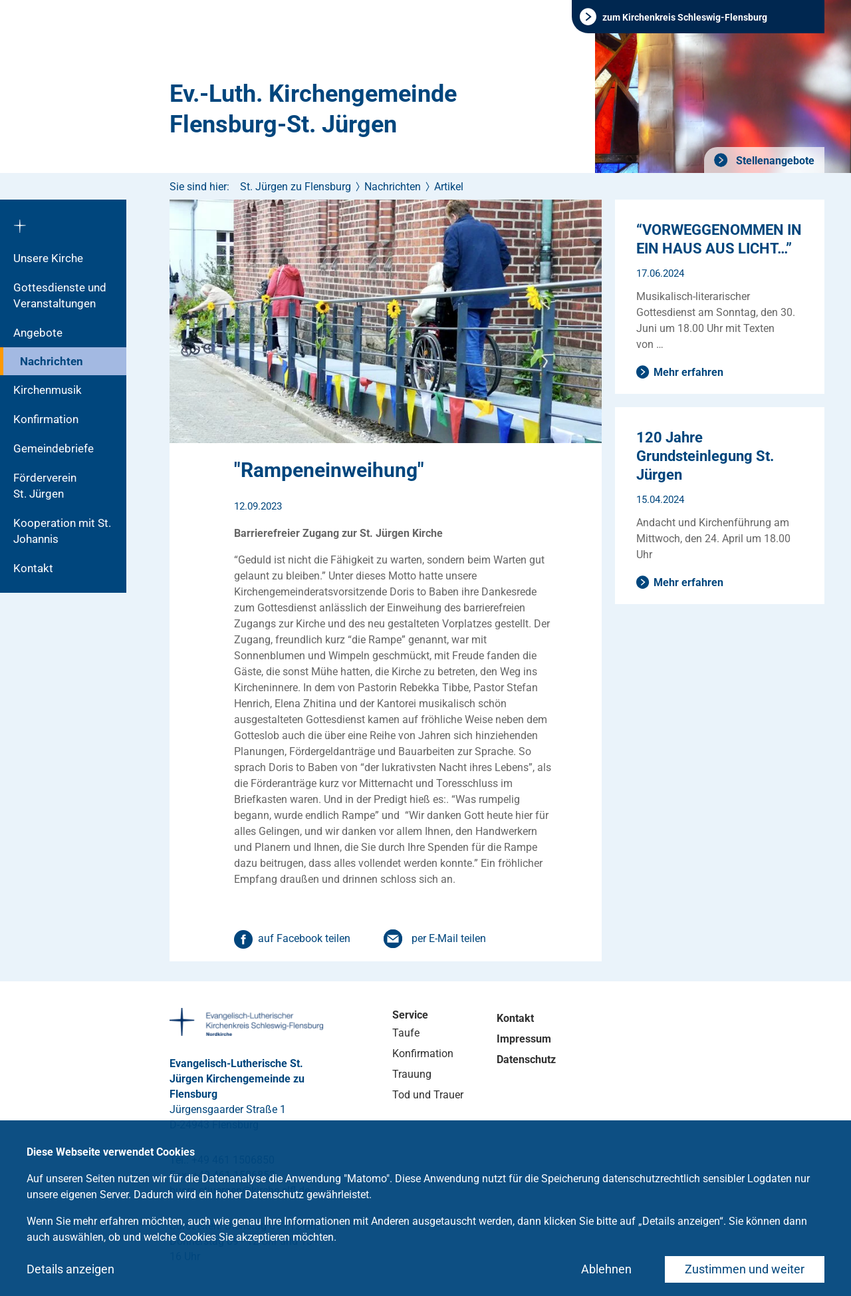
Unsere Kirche (48, 258)
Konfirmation (45, 419)
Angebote (37, 332)
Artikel (448, 186)
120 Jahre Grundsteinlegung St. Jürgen (705, 456)
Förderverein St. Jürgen (58, 485)
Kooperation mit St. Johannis (62, 531)
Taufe (406, 1033)
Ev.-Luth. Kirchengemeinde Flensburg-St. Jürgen (313, 109)
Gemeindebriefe (53, 448)
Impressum (524, 1039)
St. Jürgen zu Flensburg (295, 186)
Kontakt (33, 568)
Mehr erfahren (688, 372)
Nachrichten (51, 361)
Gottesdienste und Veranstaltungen (59, 295)
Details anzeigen (70, 1269)
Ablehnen (606, 1269)
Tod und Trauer (427, 1094)
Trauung (411, 1074)
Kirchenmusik (47, 390)
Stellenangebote (773, 160)
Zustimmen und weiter (744, 1269)
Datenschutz (526, 1059)
